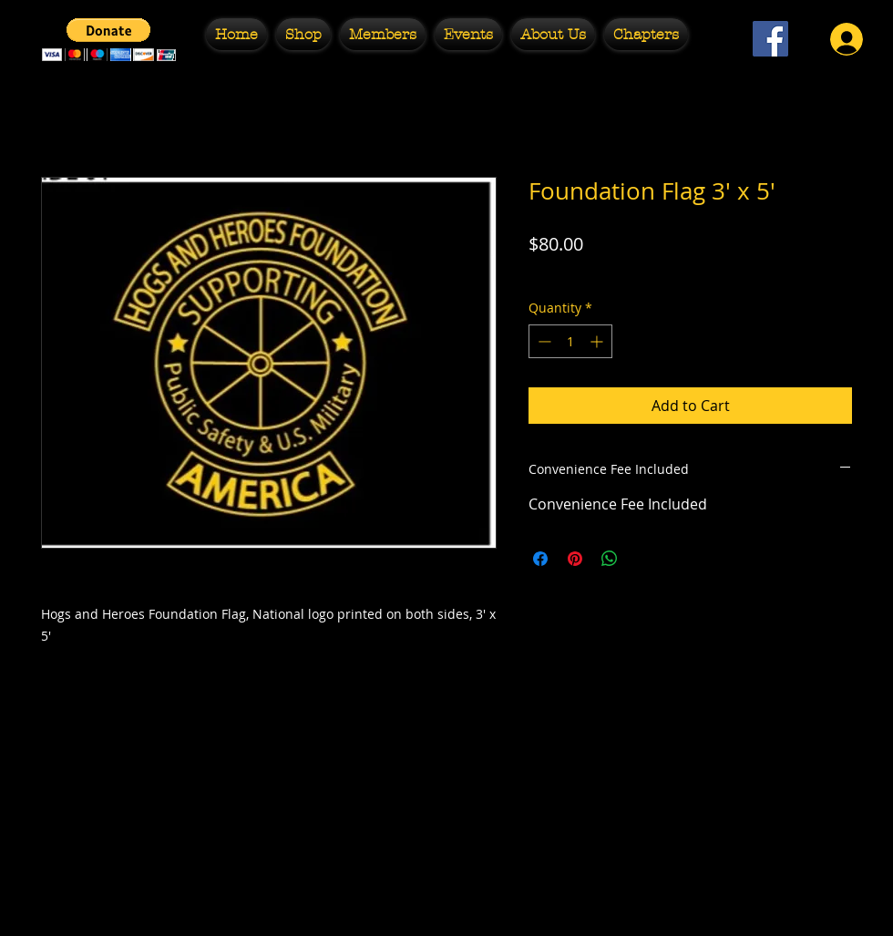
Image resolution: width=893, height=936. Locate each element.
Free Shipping (571, 272)
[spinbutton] (570, 341)
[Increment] (598, 341)
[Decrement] (542, 341)
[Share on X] (644, 559)
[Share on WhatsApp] (610, 559)
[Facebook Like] (770, 86)
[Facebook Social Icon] (770, 39)
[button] (303, 34)
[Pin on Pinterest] (575, 559)
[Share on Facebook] (540, 559)
